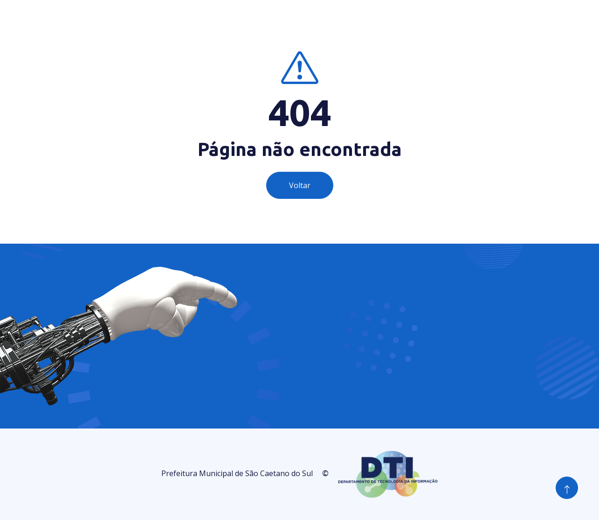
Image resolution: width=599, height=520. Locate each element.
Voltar (299, 185)
